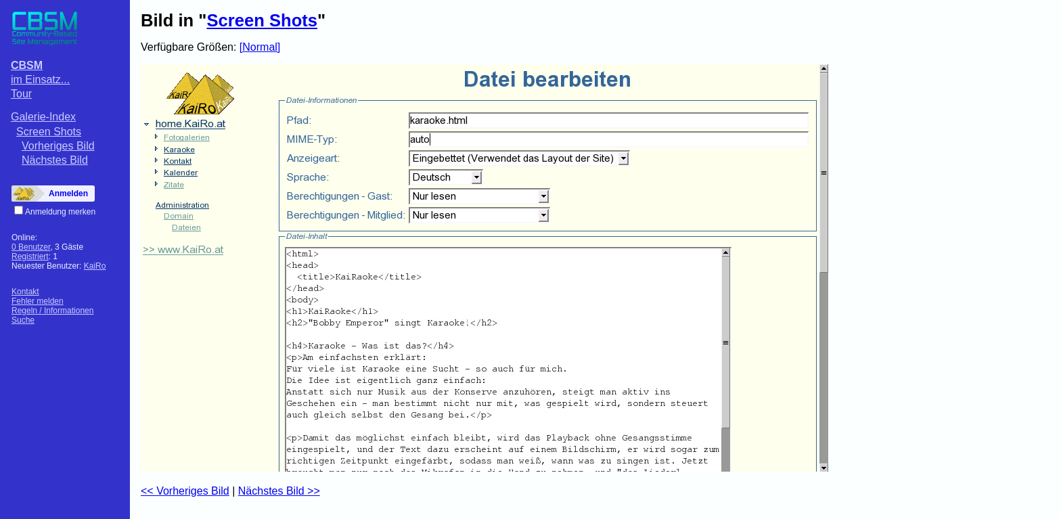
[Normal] (260, 47)
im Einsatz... (40, 79)
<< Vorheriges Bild (185, 491)
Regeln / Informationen (52, 310)
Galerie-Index (43, 116)
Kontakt (25, 291)
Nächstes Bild (55, 160)
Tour (21, 93)
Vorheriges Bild (58, 146)
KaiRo (95, 266)
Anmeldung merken (60, 212)
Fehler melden (38, 301)
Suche (23, 320)
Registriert (30, 256)
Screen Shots (48, 131)
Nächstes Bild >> (279, 491)
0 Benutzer (31, 247)
